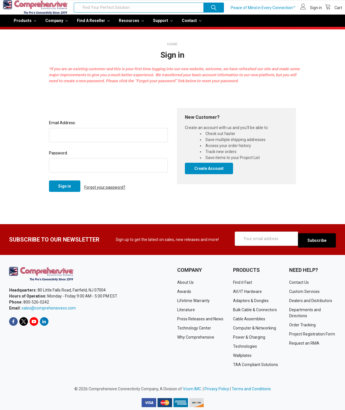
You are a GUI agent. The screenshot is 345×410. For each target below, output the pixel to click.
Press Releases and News (200, 318)
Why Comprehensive (195, 337)
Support (163, 24)
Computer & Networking (254, 327)
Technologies (245, 346)
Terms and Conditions (251, 388)
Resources (131, 24)
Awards (184, 291)
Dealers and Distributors (310, 300)
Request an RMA (304, 343)
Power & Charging (249, 337)
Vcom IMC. (192, 388)
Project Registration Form (312, 333)
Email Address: (62, 126)
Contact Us (299, 282)
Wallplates (242, 355)
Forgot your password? (104, 190)
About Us (185, 282)
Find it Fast (242, 282)
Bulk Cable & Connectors (255, 309)
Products (25, 24)
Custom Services (304, 291)
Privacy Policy (217, 388)
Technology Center (194, 327)
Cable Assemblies (249, 318)
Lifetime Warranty (193, 300)
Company (56, 24)
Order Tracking (302, 324)
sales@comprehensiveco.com (49, 308)
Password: (58, 157)
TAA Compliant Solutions (255, 364)
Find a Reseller (93, 24)
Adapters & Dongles (251, 300)
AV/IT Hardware (247, 291)
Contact (191, 24)
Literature (186, 309)
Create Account (209, 172)
